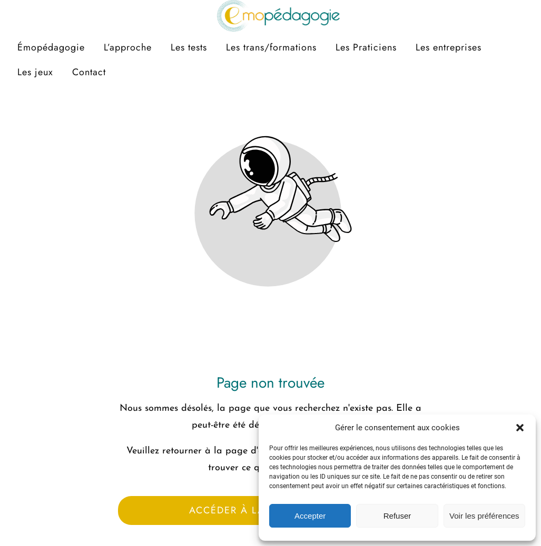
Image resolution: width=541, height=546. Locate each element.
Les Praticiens (366, 47)
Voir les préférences (484, 515)
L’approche (128, 47)
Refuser (397, 515)
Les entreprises (448, 47)
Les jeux (35, 72)
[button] (520, 427)
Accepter (310, 515)
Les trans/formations (271, 47)
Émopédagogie (51, 47)
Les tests (189, 47)
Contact (89, 72)
